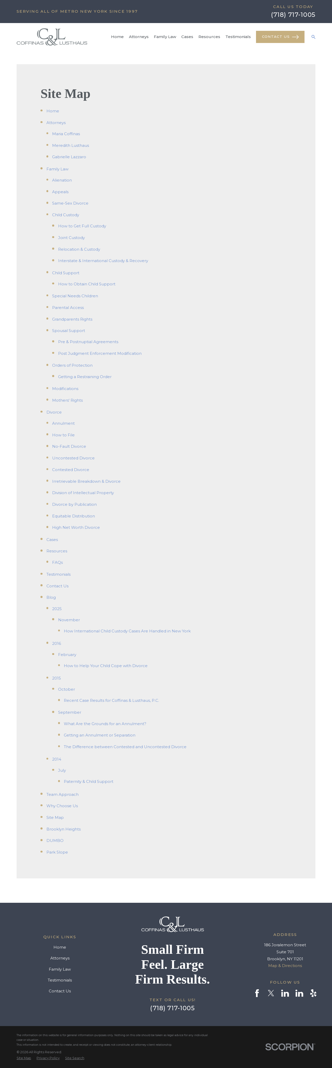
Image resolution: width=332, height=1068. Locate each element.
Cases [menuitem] (187, 36)
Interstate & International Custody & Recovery (103, 260)
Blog (51, 597)
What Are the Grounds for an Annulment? (105, 723)
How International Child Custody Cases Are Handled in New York (127, 631)
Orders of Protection (72, 365)
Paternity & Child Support (88, 781)
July (62, 770)
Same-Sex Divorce (70, 203)
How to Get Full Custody (82, 225)
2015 (56, 678)
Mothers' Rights (67, 400)
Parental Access (68, 307)
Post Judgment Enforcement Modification (100, 353)
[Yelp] (313, 993)
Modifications (65, 388)
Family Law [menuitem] (165, 36)
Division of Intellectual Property (83, 492)
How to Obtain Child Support (86, 284)
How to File (63, 434)
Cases (52, 539)
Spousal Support (68, 330)
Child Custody (65, 214)
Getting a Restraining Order (85, 376)
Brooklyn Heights (63, 829)
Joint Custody (71, 237)
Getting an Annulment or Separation (99, 735)
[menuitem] (24, 1058)
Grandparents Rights (72, 319)
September (69, 712)
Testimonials (58, 574)
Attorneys (56, 122)
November (69, 619)
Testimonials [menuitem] (238, 36)
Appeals (60, 191)
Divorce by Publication (74, 504)
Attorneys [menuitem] (139, 36)
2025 (57, 608)
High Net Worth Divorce (76, 527)
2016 (56, 643)
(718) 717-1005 (293, 14)
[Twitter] (271, 993)
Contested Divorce (70, 469)
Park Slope (57, 852)
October (66, 689)
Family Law (57, 169)
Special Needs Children (75, 295)
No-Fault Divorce (69, 446)
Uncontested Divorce (73, 458)
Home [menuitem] (117, 36)
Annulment (63, 423)
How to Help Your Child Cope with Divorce (106, 665)
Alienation (62, 180)
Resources (56, 551)
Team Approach (62, 794)
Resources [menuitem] (209, 36)
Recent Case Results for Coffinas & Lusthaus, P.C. (111, 700)
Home (52, 111)
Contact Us (280, 37)
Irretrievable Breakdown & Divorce (86, 481)
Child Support (65, 272)
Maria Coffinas (66, 133)
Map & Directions (285, 965)
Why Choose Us (62, 805)
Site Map (55, 817)
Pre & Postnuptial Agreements (88, 341)
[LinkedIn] (285, 993)
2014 (56, 759)
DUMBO (55, 840)
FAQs (57, 562)
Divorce (54, 412)
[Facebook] (257, 993)
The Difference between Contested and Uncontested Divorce (125, 746)
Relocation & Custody (79, 249)
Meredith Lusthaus (70, 145)
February (67, 654)
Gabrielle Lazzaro (69, 156)
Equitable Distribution (73, 516)
